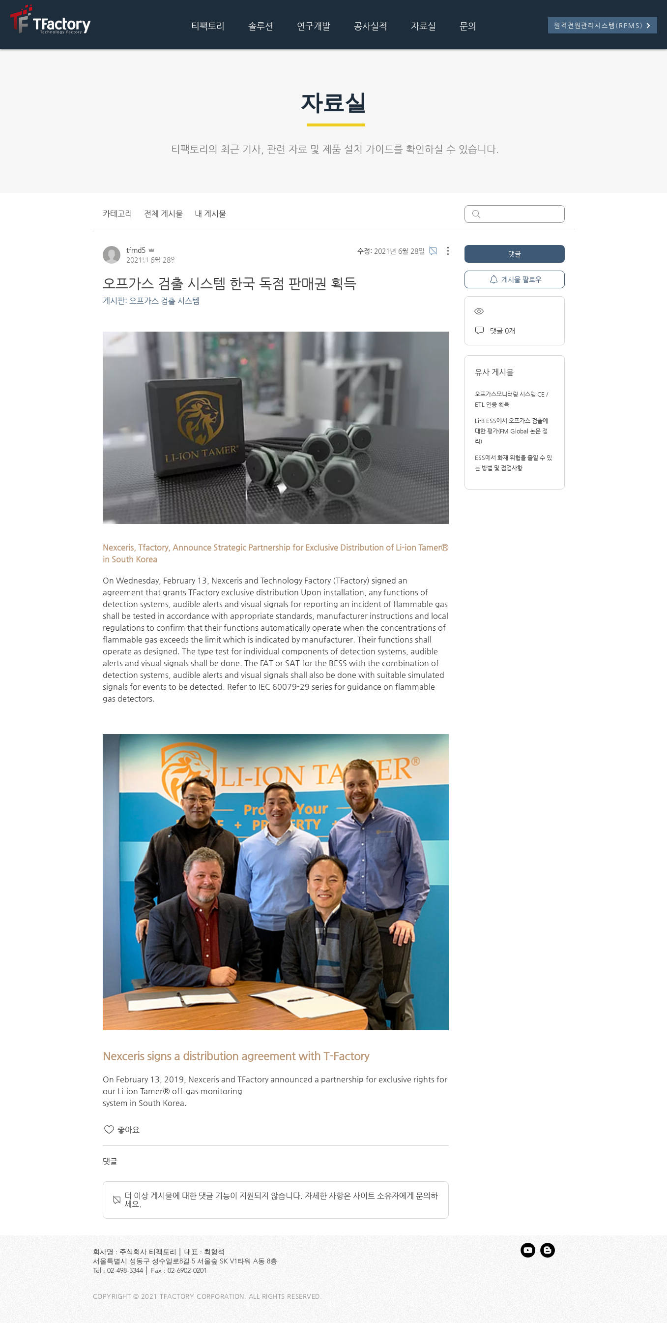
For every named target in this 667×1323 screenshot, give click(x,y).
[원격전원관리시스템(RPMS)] (602, 25)
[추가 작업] (443, 251)
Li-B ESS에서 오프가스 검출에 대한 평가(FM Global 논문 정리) (511, 431)
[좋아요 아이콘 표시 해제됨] (109, 1130)
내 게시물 (210, 213)
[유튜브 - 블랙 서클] (528, 1250)
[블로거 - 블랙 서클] (547, 1250)
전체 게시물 (163, 213)
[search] (514, 214)
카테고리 (117, 213)
